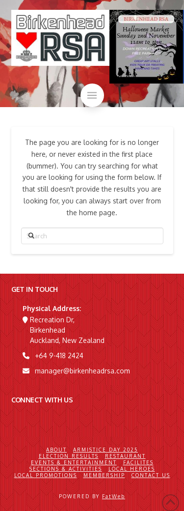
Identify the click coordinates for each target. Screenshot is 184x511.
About (56, 450)
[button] (92, 95)
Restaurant (125, 456)
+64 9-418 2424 (59, 355)
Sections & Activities (65, 469)
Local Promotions (45, 475)
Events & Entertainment (74, 462)
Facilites (138, 462)
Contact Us (150, 475)
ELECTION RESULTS (69, 456)
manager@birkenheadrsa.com (82, 371)
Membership (104, 475)
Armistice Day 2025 (105, 450)
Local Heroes (131, 469)
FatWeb (113, 496)
